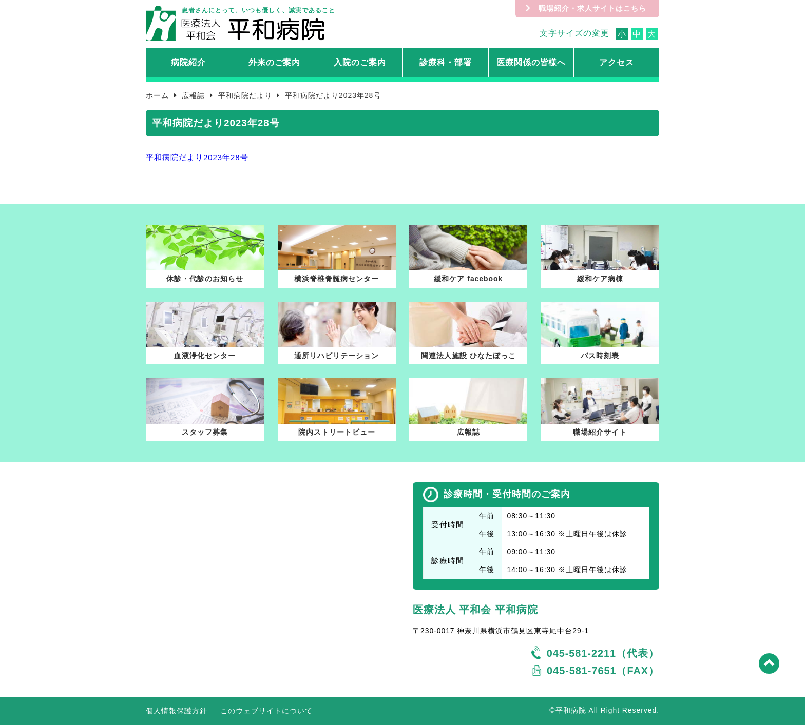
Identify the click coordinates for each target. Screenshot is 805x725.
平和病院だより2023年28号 (197, 157)
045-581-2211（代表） (603, 653)
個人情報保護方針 (176, 711)
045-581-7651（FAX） (603, 670)
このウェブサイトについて (266, 711)
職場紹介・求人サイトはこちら (592, 8)
